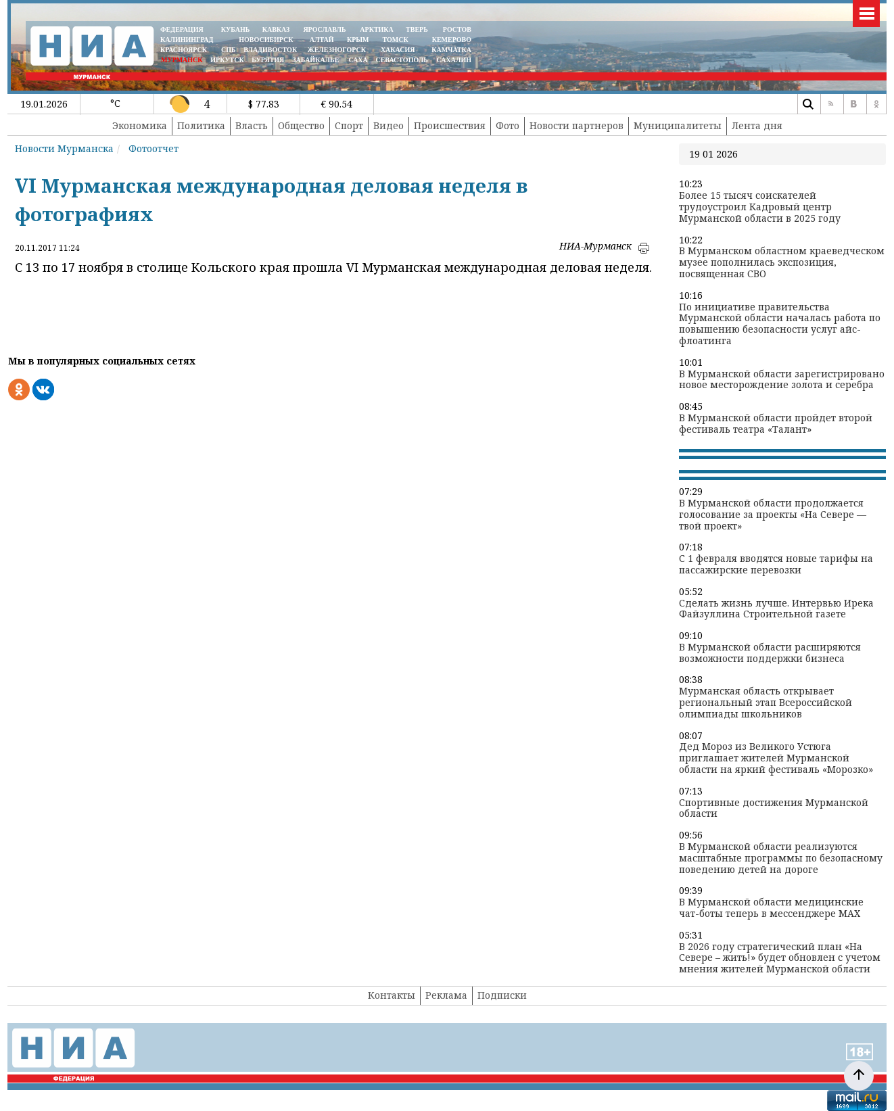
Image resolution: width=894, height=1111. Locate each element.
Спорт (349, 125)
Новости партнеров (577, 125)
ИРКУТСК (226, 60)
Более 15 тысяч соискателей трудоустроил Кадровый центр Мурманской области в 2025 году (760, 207)
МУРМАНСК (182, 60)
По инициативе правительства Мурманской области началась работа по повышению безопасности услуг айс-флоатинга (779, 324)
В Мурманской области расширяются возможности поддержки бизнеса (770, 653)
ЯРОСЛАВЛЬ (324, 29)
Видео (388, 125)
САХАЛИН (454, 60)
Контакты (391, 995)
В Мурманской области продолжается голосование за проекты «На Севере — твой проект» (772, 514)
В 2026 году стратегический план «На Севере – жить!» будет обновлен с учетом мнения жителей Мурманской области (779, 958)
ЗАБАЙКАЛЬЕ (316, 60)
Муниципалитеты (678, 125)
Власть (251, 125)
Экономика (139, 125)
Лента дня (757, 125)
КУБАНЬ (235, 29)
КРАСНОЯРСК (183, 49)
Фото (507, 125)
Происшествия (450, 125)
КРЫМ (358, 39)
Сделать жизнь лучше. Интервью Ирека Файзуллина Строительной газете (776, 609)
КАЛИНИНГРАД (186, 39)
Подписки (502, 995)
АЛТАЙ (322, 39)
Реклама (446, 995)
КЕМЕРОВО (451, 39)
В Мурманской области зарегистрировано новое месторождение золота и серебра (782, 380)
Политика (201, 125)
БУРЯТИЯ (268, 60)
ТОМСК (397, 39)
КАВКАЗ (276, 29)
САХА (357, 60)
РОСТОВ (457, 29)
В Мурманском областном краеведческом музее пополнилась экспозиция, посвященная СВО (782, 262)
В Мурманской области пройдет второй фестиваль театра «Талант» (775, 423)
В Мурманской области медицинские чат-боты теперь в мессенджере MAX (771, 908)
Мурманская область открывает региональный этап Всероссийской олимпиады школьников (765, 702)
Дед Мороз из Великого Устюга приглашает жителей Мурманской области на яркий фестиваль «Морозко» (776, 758)
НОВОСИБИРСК (266, 39)
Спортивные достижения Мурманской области (773, 808)
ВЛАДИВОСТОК (270, 49)
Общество (301, 125)
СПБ (228, 49)
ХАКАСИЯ (397, 49)
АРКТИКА (377, 29)
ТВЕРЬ (417, 29)
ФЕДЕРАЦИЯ (182, 29)
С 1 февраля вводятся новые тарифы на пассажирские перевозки (776, 564)
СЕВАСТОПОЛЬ (401, 60)
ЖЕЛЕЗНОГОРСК (337, 49)
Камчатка (450, 49)
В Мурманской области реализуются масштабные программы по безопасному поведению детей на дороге (781, 858)
